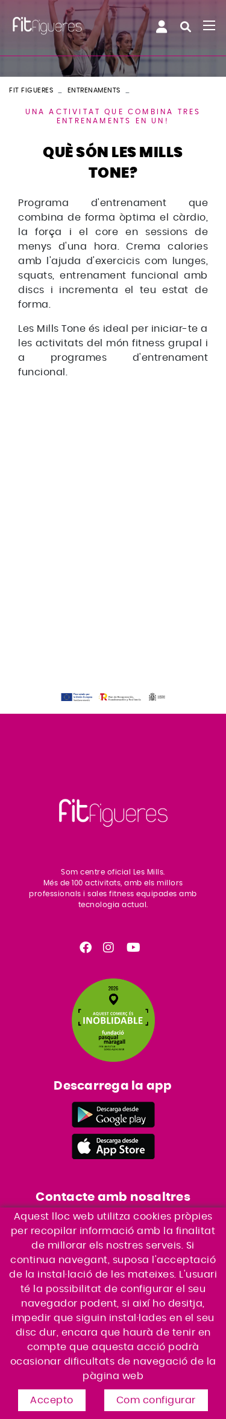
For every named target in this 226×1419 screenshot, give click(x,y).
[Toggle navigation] (209, 25)
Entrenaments (94, 90)
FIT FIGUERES (31, 90)
